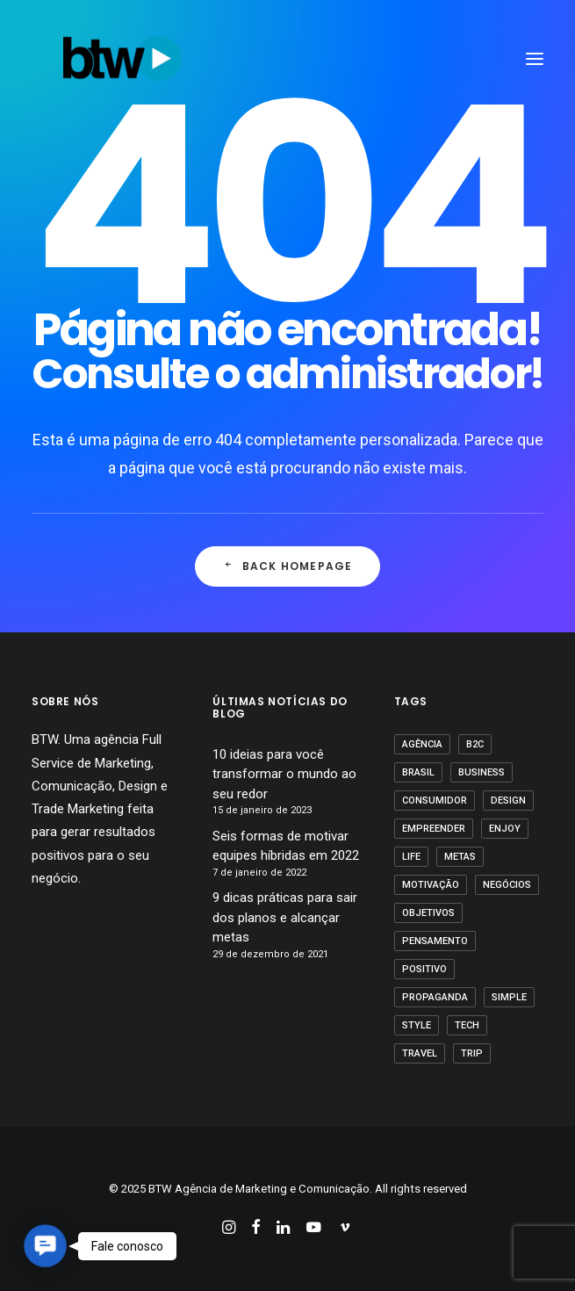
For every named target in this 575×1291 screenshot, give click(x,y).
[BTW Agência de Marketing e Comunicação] (122, 59)
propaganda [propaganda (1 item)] (435, 997)
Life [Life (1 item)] (411, 856)
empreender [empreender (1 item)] (433, 828)
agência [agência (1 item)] (422, 744)
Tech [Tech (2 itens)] (467, 1025)
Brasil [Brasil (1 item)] (418, 772)
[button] (45, 1245)
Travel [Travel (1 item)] (419, 1053)
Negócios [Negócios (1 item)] (507, 885)
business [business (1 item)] (481, 772)
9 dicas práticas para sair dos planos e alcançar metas (284, 917)
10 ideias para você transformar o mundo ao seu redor (284, 774)
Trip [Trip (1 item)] (472, 1053)
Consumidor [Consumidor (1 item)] (434, 800)
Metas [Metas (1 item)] (460, 856)
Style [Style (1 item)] (416, 1025)
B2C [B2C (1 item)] (475, 744)
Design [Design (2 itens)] (508, 800)
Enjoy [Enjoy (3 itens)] (505, 828)
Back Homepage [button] (288, 566)
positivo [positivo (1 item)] (424, 969)
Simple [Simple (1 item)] (509, 997)
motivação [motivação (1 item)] (430, 885)
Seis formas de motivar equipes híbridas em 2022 (285, 846)
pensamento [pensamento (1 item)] (435, 941)
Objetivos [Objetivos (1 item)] (428, 913)
